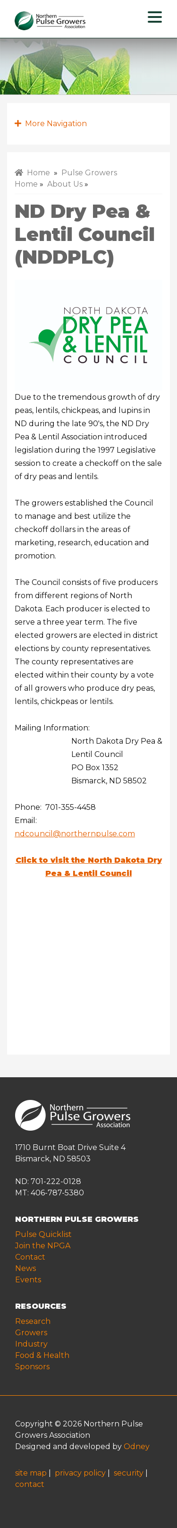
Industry (31, 1343)
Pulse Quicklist (43, 1234)
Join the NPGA (42, 1245)
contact (29, 1484)
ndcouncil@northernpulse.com (75, 833)
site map (31, 1472)
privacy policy (80, 1472)
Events (28, 1279)
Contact (30, 1257)
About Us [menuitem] (65, 184)
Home (32, 172)
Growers (31, 1332)
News (25, 1268)
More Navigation (51, 123)
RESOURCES (41, 1306)
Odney (137, 1446)
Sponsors (32, 1366)
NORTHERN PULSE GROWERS (77, 1219)
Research (33, 1321)
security (128, 1472)
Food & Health (42, 1355)
